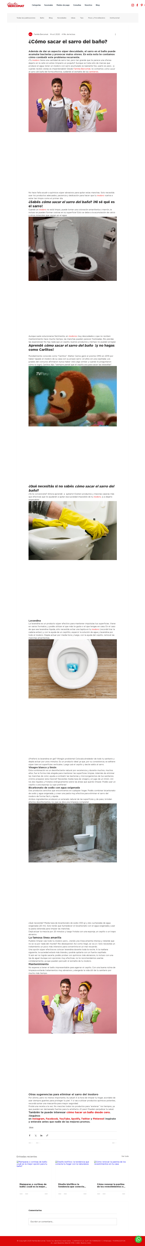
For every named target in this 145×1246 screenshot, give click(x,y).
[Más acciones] (115, 34)
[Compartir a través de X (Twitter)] (35, 1135)
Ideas (73, 18)
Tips (81, 18)
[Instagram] (132, 5)
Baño (42, 18)
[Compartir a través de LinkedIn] (41, 1135)
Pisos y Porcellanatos (96, 18)
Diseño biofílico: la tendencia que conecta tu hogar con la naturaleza (71, 1185)
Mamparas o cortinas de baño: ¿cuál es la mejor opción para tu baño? (33, 1185)
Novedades (61, 18)
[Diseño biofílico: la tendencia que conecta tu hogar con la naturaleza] (72, 1170)
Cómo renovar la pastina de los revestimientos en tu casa (111, 1185)
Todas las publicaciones (26, 18)
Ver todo (125, 1156)
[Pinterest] (141, 5)
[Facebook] (137, 5)
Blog (51, 18)
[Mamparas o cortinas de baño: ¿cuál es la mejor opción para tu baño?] (34, 1170)
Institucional (114, 18)
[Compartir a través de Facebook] (30, 1135)
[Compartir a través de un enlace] (47, 1135)
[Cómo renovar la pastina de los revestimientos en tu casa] (111, 1170)
